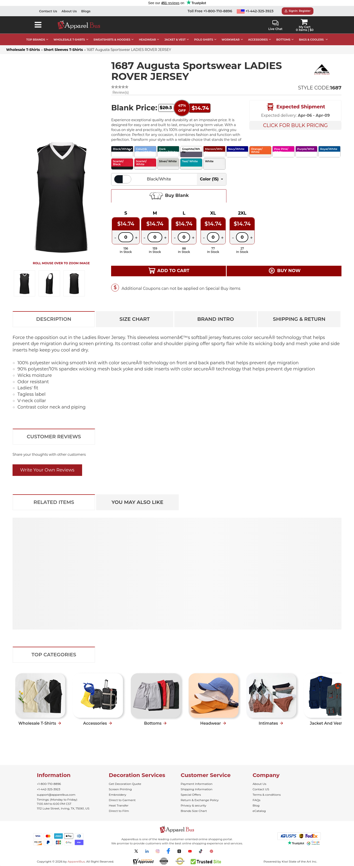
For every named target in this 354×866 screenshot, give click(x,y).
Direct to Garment (122, 800)
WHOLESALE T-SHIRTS (69, 39)
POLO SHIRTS (203, 39)
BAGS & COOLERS (311, 39)
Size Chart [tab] (134, 319)
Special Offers (191, 794)
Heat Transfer (119, 805)
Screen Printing (120, 789)
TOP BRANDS (35, 39)
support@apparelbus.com (56, 794)
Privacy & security (193, 805)
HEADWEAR (147, 39)
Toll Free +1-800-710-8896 (210, 11)
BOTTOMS (283, 39)
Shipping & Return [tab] (299, 319)
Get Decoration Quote (125, 784)
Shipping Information (196, 789)
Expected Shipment (295, 107)
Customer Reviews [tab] (54, 437)
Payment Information (196, 784)
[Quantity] (125, 237)
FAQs (257, 800)
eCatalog (259, 811)
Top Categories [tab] (53, 655)
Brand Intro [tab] (215, 319)
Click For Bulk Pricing (295, 125)
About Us (69, 11)
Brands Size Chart (194, 811)
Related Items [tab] (53, 502)
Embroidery (117, 794)
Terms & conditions (267, 794)
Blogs (85, 11)
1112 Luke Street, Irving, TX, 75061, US (63, 808)
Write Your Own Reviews (47, 470)
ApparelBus (76, 861)
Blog (256, 805)
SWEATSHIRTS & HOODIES (111, 39)
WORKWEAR (230, 39)
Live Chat (275, 25)
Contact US (261, 789)
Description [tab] (53, 319)
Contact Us (48, 11)
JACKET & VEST (175, 39)
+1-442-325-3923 (255, 11)
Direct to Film (119, 811)
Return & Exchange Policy (200, 800)
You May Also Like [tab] (137, 502)
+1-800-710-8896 (49, 784)
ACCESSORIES (258, 39)
